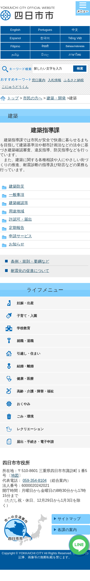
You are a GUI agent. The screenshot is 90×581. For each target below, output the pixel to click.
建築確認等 (18, 203)
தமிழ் (15, 54)
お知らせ (16, 244)
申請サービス (20, 236)
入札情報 (54, 80)
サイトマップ (69, 519)
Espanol (15, 38)
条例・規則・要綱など (30, 261)
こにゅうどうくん (15, 87)
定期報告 (16, 228)
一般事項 (16, 195)
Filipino (15, 46)
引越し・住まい (28, 353)
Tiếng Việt (75, 38)
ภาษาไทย (75, 54)
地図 (15, 475)
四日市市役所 (27, 13)
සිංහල (45, 54)
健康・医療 (25, 378)
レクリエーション (30, 429)
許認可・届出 (20, 219)
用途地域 (16, 211)
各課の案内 (67, 530)
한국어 (45, 38)
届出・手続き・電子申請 (35, 442)
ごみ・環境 (25, 416)
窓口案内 (38, 80)
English (15, 30)
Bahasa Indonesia (75, 46)
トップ (13, 98)
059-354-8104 (35, 480)
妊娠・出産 (25, 303)
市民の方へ (32, 98)
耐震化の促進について (30, 271)
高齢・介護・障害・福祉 (35, 391)
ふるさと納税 (74, 80)
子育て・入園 (27, 316)
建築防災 (16, 186)
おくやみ (23, 404)
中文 (75, 30)
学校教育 (23, 328)
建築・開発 (56, 98)
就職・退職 (25, 341)
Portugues (45, 30)
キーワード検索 (17, 66)
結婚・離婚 (25, 366)
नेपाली (45, 46)
